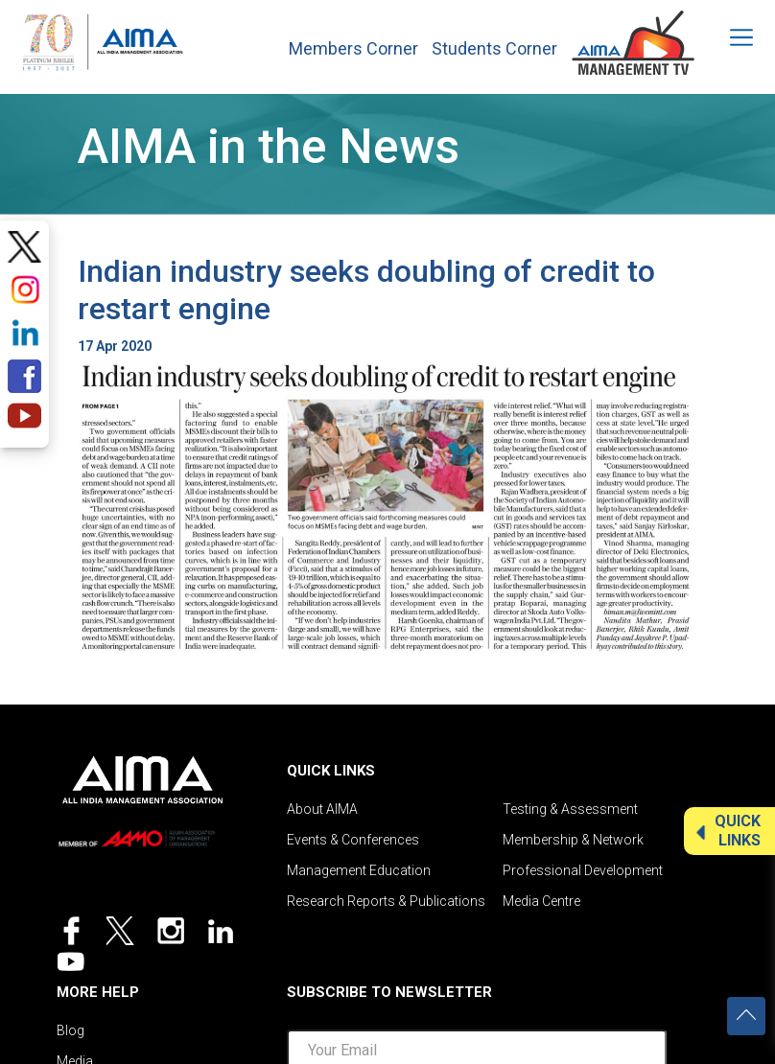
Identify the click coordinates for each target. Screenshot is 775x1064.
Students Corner (494, 48)
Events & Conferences (353, 839)
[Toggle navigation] (729, 37)
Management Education (359, 870)
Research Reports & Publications (386, 901)
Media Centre (541, 901)
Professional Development (583, 870)
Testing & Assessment (570, 809)
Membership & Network (573, 839)
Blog (70, 1030)
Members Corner (353, 48)
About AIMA (322, 809)
